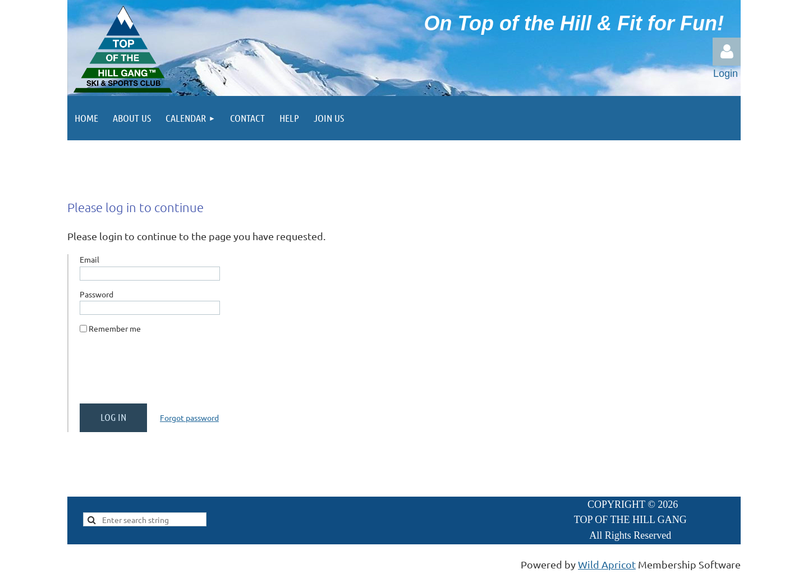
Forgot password (189, 417)
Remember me (115, 328)
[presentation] (165, 373)
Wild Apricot (607, 564)
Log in (727, 52)
